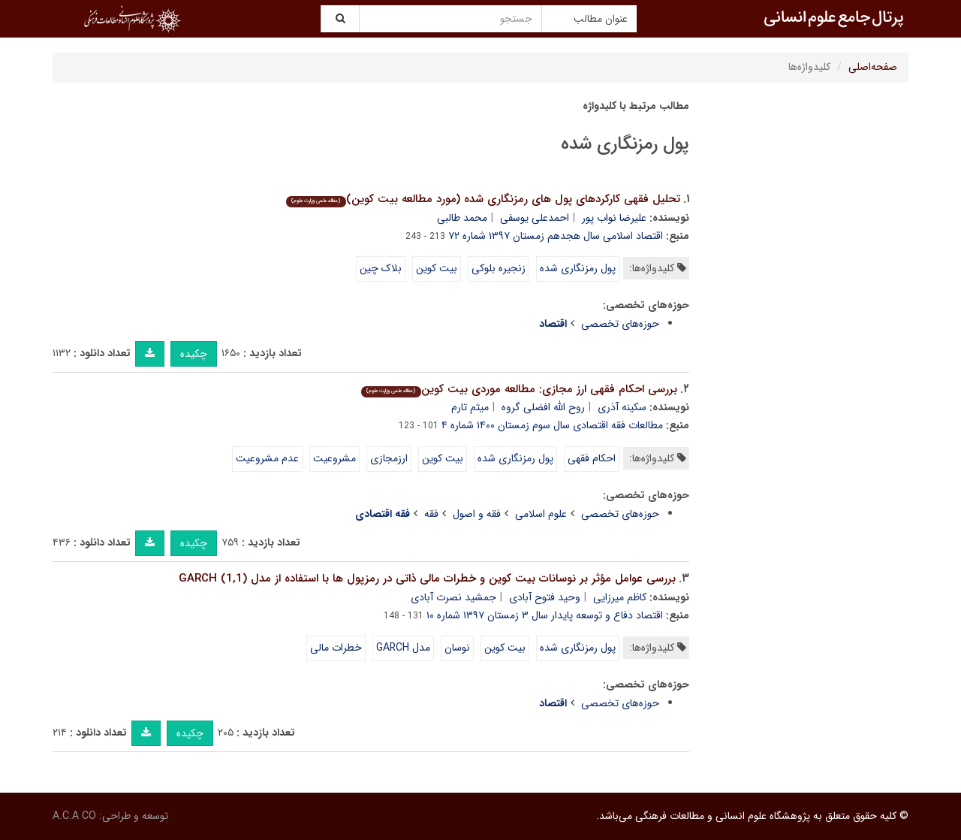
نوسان (457, 647)
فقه (431, 514)
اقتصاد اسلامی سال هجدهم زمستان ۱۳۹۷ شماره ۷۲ (555, 236)
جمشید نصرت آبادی (453, 597)
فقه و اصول (477, 514)
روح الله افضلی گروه (543, 407)
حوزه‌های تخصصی (620, 324)
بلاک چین (381, 268)
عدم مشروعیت (267, 458)
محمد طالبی (462, 218)
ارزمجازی (389, 458)
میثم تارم (470, 407)
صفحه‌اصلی (872, 67)
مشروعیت (334, 458)
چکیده (193, 354)
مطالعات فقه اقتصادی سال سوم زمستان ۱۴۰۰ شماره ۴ (552, 425)
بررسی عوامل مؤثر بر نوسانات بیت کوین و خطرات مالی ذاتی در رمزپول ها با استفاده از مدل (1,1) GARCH (427, 579)
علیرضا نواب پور (614, 218)
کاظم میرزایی (619, 597)
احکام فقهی (592, 458)
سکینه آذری (622, 407)
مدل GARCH (403, 647)
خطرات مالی (336, 647)
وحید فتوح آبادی (544, 597)
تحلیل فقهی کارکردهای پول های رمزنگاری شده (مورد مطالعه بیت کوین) (482, 199)
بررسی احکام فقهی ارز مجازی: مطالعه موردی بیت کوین (518, 389)
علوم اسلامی (541, 514)
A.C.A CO (74, 816)
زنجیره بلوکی (498, 268)
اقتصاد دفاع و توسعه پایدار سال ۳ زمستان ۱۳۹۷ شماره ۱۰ (544, 615)
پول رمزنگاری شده (578, 268)
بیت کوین (436, 268)
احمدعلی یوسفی (534, 218)
